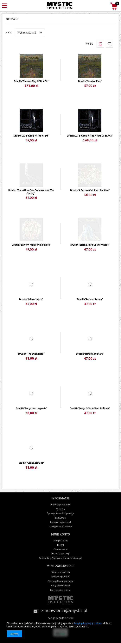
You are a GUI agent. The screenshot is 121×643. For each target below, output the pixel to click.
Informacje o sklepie (60, 504)
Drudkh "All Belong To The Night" (31, 135)
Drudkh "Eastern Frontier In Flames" (31, 244)
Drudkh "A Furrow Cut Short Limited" (90, 190)
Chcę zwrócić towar (60, 585)
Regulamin (60, 517)
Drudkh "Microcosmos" (31, 299)
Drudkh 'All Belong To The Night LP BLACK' (90, 135)
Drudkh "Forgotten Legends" (31, 408)
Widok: (89, 43)
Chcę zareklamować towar (60, 580)
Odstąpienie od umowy (60, 526)
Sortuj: (9, 32)
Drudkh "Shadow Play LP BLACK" (31, 81)
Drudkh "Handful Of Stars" (90, 353)
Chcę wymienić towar (60, 589)
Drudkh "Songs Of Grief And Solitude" (90, 408)
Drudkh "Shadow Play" (90, 81)
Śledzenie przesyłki (60, 576)
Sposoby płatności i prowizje (60, 513)
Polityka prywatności (60, 522)
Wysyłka (60, 508)
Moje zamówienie (60, 566)
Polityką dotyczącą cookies (87, 623)
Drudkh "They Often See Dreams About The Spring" (31, 192)
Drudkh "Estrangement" (31, 463)
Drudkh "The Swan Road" (31, 353)
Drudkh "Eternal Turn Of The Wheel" (89, 244)
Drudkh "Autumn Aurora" (90, 299)
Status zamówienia (60, 571)
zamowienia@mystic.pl (64, 610)
